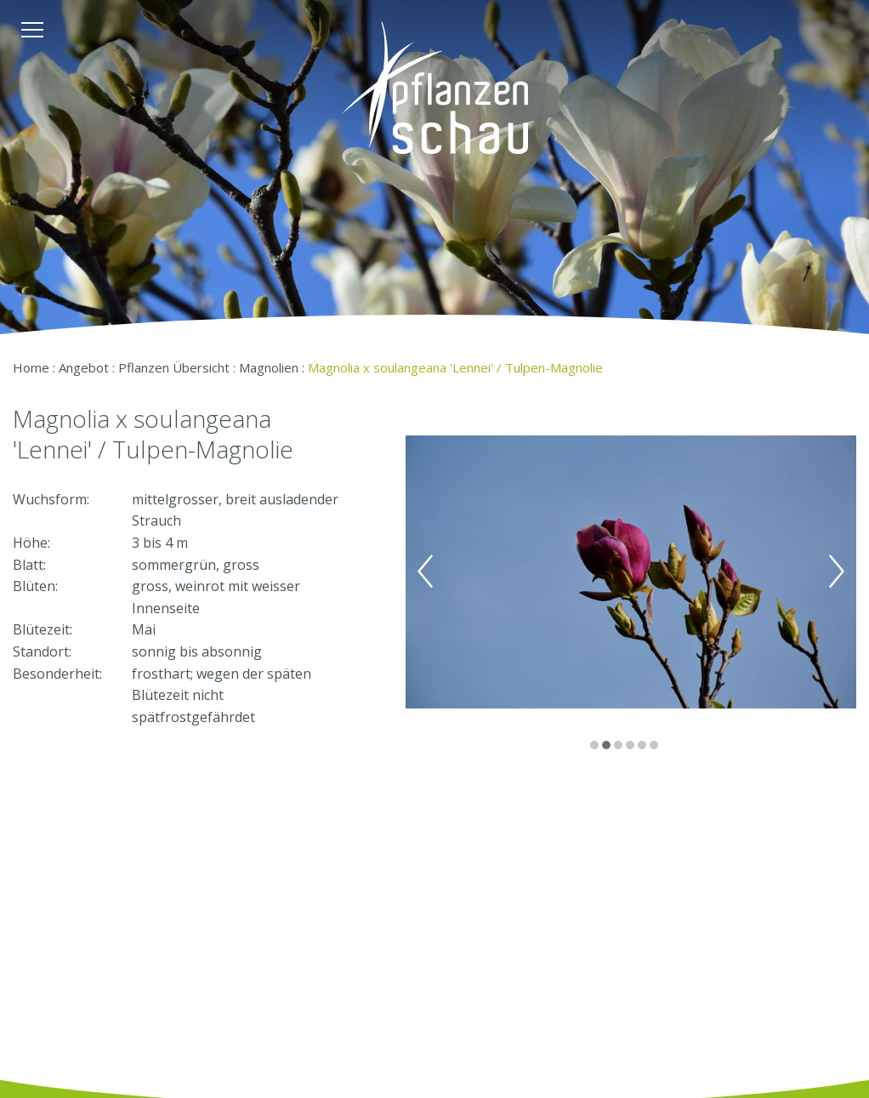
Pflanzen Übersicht (174, 367)
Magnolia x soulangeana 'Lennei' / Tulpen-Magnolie (455, 367)
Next (836, 571)
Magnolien (268, 367)
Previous (425, 571)
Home (31, 367)
